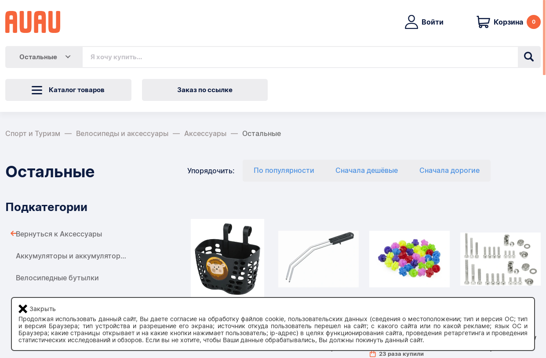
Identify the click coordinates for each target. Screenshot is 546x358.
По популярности (284, 170)
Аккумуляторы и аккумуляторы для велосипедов (102, 256)
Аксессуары (205, 133)
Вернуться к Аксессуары (59, 234)
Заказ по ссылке (205, 90)
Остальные (261, 133)
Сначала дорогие (449, 170)
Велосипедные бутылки (57, 278)
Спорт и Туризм (32, 133)
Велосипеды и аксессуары (122, 133)
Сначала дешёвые (366, 170)
